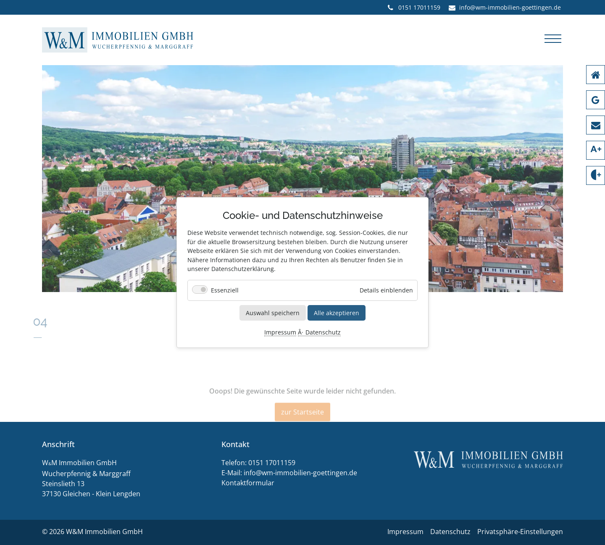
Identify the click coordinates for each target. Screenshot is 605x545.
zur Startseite (302, 420)
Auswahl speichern (273, 312)
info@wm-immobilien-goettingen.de (300, 472)
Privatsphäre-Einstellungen (520, 531)
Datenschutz (323, 332)
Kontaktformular (247, 482)
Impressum (280, 332)
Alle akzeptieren (336, 312)
